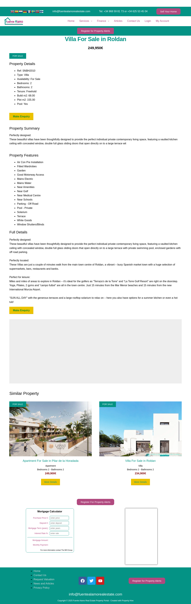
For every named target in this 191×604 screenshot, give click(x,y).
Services (85, 21)
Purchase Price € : (41, 518)
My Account (162, 21)
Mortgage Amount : (41, 540)
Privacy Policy (42, 587)
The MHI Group (66, 550)
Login (148, 21)
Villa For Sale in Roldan (140, 460)
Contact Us (133, 21)
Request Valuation (44, 579)
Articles (118, 21)
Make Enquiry (21, 116)
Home (71, 21)
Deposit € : (44, 523)
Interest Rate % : (41, 533)
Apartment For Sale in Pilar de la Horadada (50, 460)
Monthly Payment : (41, 545)
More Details (50, 482)
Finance (103, 21)
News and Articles (44, 583)
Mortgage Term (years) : (38, 528)
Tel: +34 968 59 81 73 (111, 11)
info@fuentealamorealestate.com (71, 11)
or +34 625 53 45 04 (136, 11)
